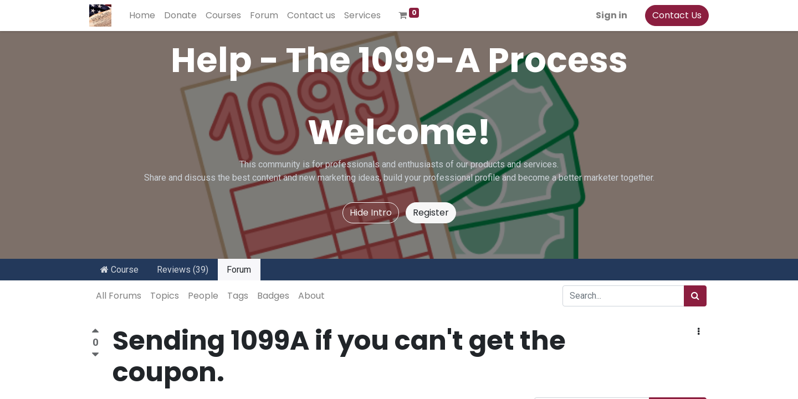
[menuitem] (144, 15)
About (311, 295)
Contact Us (674, 15)
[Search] (695, 295)
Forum (239, 269)
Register (431, 212)
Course (119, 269)
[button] (698, 332)
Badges (273, 295)
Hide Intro (371, 212)
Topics (164, 295)
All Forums (118, 295)
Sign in (609, 15)
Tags (237, 295)
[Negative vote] (95, 355)
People (203, 295)
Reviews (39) (182, 269)
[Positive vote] (95, 332)
